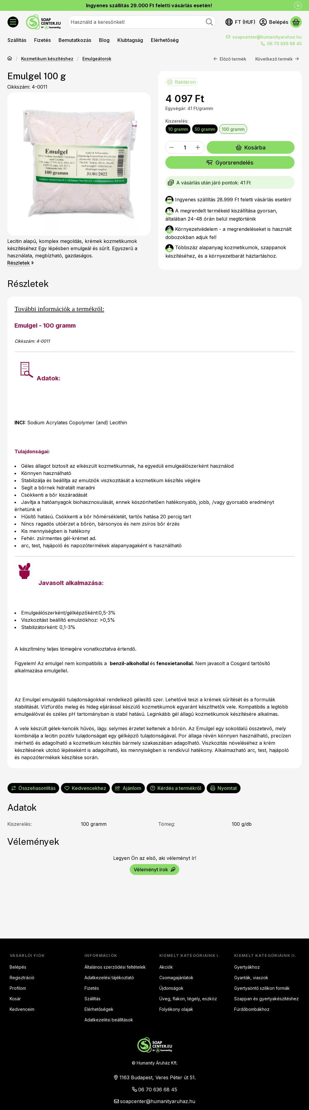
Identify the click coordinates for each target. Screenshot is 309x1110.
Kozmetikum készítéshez (47, 58)
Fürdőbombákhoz (251, 1009)
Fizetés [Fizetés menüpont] (42, 40)
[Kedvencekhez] (85, 788)
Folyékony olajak (176, 1009)
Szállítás (92, 998)
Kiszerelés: (177, 121)
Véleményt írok (154, 869)
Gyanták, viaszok (251, 977)
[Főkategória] (9, 59)
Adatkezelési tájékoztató (109, 977)
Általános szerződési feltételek (115, 967)
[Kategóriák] (13, 22)
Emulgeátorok (96, 58)
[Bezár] (298, 5)
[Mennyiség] (185, 147)
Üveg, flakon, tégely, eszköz (188, 998)
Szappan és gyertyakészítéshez (266, 998)
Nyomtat (223, 788)
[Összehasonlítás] (33, 788)
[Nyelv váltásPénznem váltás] (240, 22)
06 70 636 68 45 (284, 43)
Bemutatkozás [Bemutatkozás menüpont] (75, 40)
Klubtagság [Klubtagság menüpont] (130, 40)
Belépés (18, 967)
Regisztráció (22, 977)
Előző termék (229, 58)
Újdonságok (171, 988)
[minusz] (171, 147)
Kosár (15, 998)
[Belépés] (273, 22)
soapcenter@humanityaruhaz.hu (267, 36)
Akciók (166, 967)
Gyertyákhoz (247, 967)
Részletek (20, 263)
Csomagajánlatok (176, 977)
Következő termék (277, 58)
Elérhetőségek (98, 1009)
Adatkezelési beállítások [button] (108, 1019)
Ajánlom (128, 788)
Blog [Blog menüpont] (104, 40)
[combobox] (142, 22)
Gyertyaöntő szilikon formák (262, 988)
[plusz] (198, 147)
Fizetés (91, 988)
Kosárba (251, 147)
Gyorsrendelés (229, 162)
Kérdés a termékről (175, 788)
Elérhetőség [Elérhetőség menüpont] (165, 40)
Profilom (18, 988)
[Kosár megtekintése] (296, 22)
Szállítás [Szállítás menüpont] (17, 40)
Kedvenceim (22, 1009)
